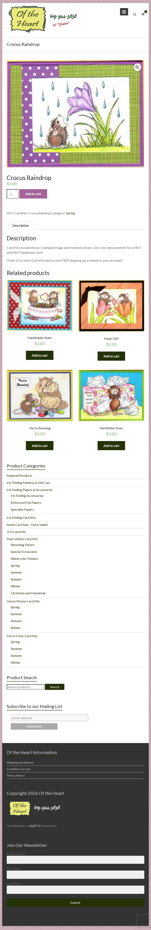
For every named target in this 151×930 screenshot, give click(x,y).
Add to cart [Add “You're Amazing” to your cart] (40, 446)
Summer (16, 573)
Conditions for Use (19, 769)
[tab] (20, 225)
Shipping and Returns (20, 763)
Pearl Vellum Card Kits (22, 540)
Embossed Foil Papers (26, 503)
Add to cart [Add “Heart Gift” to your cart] (111, 356)
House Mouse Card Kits (23, 602)
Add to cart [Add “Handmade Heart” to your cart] (40, 355)
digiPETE (35, 826)
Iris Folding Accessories (27, 496)
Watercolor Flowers (24, 559)
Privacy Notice (16, 776)
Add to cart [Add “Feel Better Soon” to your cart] (111, 446)
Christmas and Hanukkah (28, 594)
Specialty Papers (22, 510)
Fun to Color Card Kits (22, 637)
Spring (70, 213)
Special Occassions (24, 552)
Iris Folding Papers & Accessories (30, 490)
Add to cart (33, 194)
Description (20, 225)
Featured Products (19, 476)
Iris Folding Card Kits (21, 518)
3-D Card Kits (16, 532)
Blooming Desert (22, 545)
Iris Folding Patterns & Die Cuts (28, 483)
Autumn (16, 580)
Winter (15, 587)
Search (54, 687)
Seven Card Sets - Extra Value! (27, 525)
